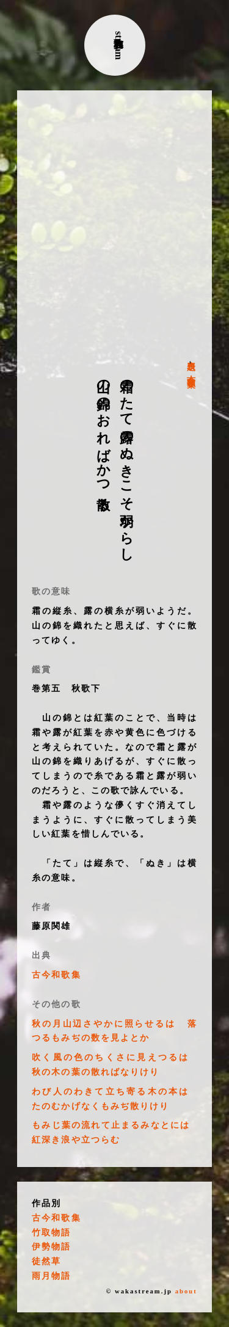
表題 (190, 356)
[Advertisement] (114, 225)
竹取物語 (51, 1232)
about (186, 1291)
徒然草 (46, 1261)
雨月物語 (51, 1276)
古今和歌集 (190, 371)
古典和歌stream (119, 45)
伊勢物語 (51, 1246)
